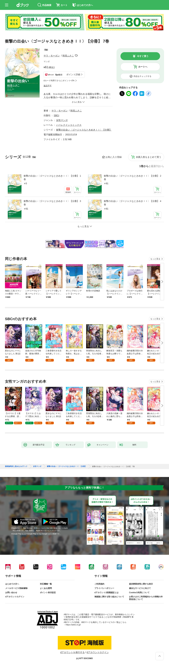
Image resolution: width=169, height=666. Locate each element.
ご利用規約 (99, 584)
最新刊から (157, 166)
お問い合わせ (11, 592)
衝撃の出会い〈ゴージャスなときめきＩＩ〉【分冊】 (84, 129)
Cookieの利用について (139, 592)
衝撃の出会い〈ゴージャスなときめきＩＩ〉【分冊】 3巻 (52, 203)
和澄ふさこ (68, 55)
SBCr (56, 115)
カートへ (142, 66)
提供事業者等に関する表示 (141, 584)
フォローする (76, 55)
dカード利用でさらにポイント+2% (59, 80)
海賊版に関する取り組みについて (109, 597)
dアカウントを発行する (72, 652)
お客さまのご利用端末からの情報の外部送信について (146, 598)
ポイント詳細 (73, 74)
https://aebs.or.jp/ (73, 625)
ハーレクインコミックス (69, 125)
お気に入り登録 (113, 157)
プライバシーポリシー (104, 588)
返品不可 (47, 86)
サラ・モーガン (52, 55)
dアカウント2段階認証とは (106, 592)
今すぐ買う (143, 56)
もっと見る (155, 259)
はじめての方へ (12, 584)
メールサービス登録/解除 (16, 588)
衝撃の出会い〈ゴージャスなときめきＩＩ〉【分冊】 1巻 (52, 178)
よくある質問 (46, 588)
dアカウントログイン (14, 597)
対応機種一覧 (46, 584)
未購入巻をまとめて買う (148, 157)
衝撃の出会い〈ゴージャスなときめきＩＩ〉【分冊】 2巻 (132, 178)
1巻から (144, 166)
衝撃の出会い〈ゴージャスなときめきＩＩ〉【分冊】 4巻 (132, 203)
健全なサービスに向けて (140, 588)
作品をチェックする (142, 76)
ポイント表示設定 (48, 592)
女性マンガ (62, 120)
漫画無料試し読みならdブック (16, 466)
